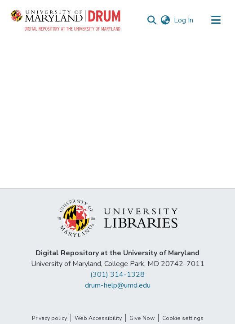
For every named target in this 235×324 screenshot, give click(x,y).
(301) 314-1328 (117, 275)
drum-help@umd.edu (118, 285)
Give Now (142, 318)
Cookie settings (183, 318)
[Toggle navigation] (215, 20)
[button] (66, 20)
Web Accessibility (98, 318)
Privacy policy (49, 318)
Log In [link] (184, 20)
